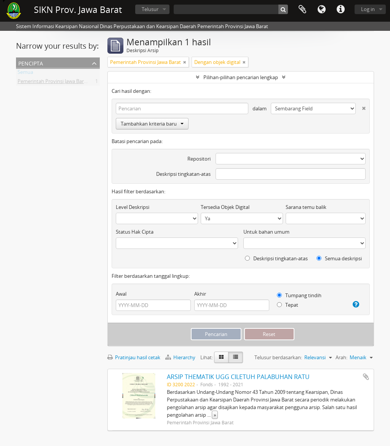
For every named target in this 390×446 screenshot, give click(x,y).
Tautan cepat (340, 9)
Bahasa (321, 9)
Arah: (341, 357)
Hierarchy (181, 357)
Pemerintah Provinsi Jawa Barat (53, 82)
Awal (121, 293)
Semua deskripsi (339, 258)
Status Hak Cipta (134, 231)
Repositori (199, 158)
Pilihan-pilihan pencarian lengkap (240, 77)
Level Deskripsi (132, 207)
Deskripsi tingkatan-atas (183, 173)
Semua (25, 73)
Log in (368, 9)
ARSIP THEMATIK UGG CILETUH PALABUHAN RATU (238, 377)
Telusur (150, 9)
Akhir (200, 293)
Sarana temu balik (306, 207)
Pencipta (30, 62)
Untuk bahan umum (266, 231)
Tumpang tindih (299, 295)
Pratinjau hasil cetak (133, 357)
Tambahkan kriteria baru (152, 123)
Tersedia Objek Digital (225, 207)
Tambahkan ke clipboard (366, 377)
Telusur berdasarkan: (278, 357)
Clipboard (302, 9)
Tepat (287, 304)
